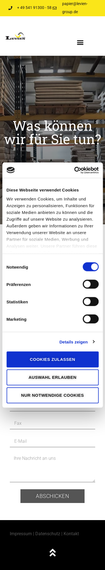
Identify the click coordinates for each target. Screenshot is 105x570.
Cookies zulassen (52, 359)
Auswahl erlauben (52, 377)
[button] (80, 42)
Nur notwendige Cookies (52, 395)
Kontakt (71, 533)
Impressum (21, 533)
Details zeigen (73, 341)
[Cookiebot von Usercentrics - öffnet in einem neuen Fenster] (75, 170)
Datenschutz (47, 533)
